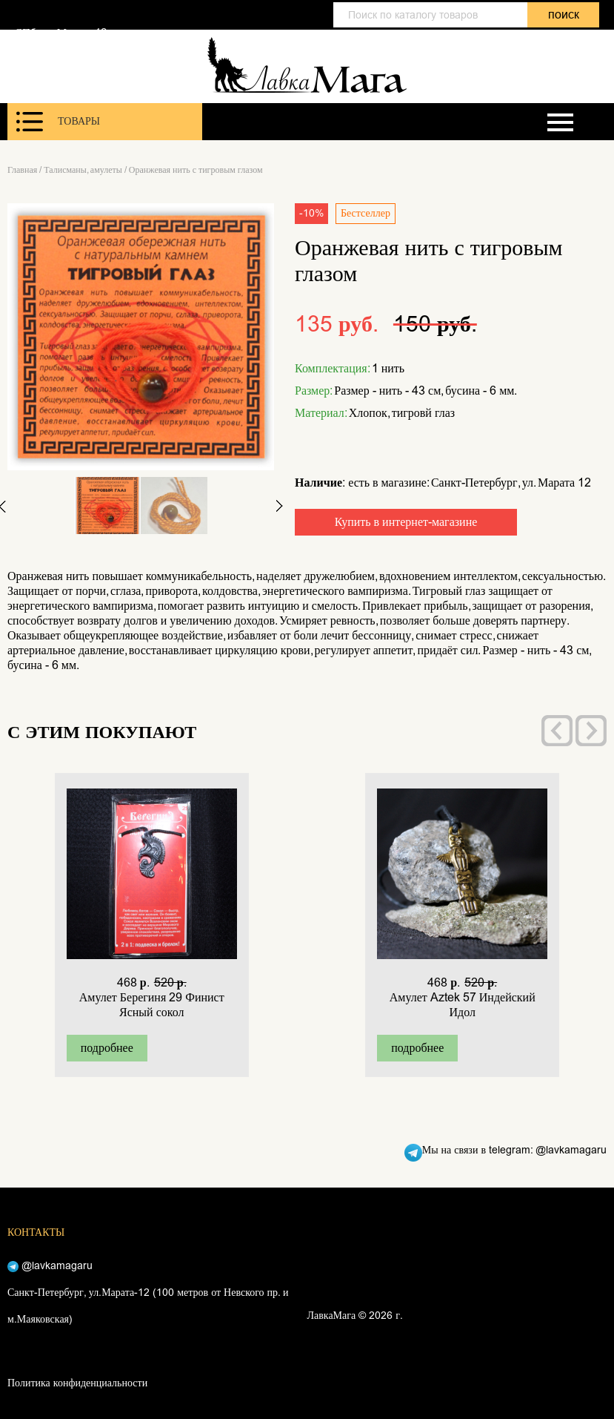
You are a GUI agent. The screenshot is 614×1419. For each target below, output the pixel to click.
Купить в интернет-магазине (406, 522)
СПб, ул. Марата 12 (61, 32)
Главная (22, 170)
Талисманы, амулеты (83, 170)
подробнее (107, 1048)
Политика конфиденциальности (77, 1383)
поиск (563, 14)
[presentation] (557, 730)
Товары (58, 121)
